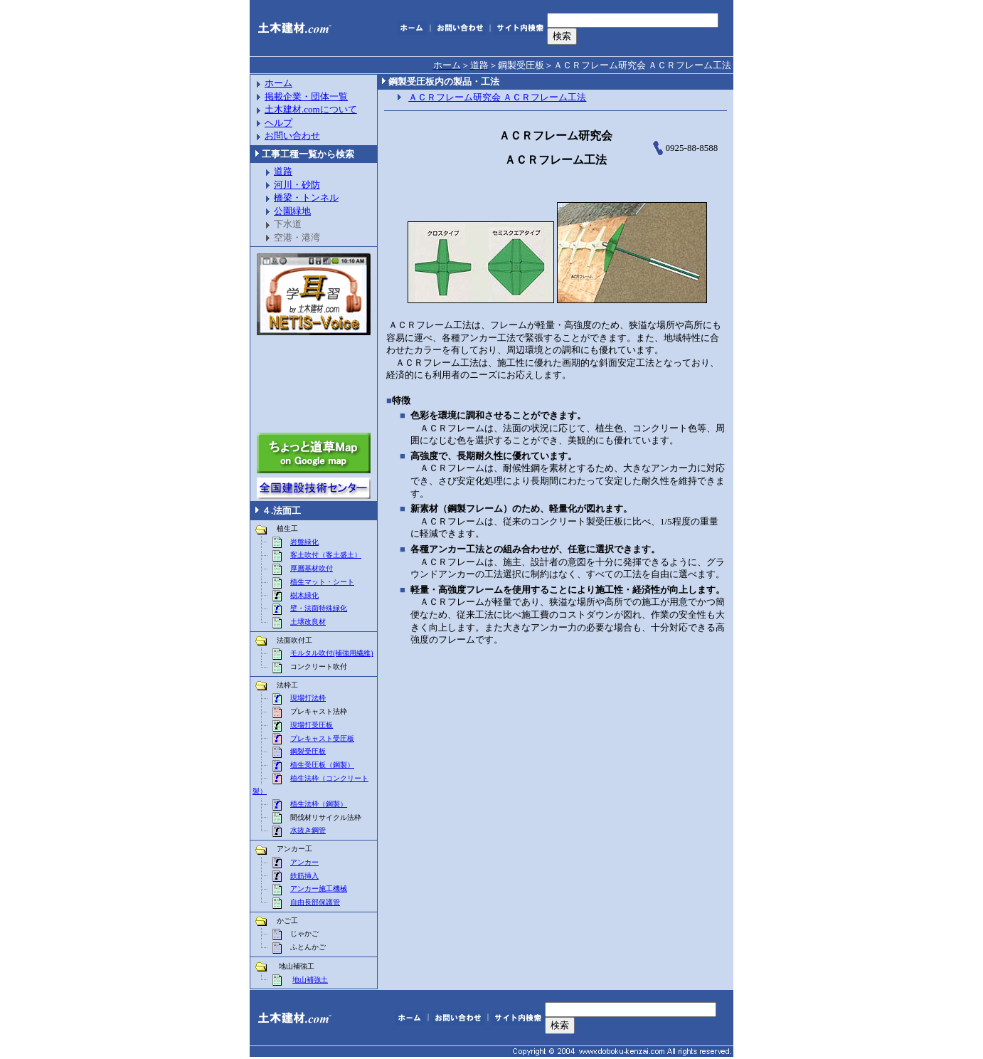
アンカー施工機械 (318, 888)
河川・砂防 (297, 184)
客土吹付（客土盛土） (325, 555)
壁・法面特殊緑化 (318, 608)
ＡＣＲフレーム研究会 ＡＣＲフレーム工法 (497, 97)
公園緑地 (292, 211)
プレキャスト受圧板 (322, 738)
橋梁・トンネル (306, 197)
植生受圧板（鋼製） (322, 765)
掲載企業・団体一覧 (306, 96)
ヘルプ (278, 122)
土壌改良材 (308, 622)
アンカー (304, 862)
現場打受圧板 (311, 725)
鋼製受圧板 (308, 751)
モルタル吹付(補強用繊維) (331, 653)
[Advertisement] (314, 383)
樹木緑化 (304, 595)
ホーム (278, 83)
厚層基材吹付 (311, 568)
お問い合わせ (292, 135)
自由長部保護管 (315, 902)
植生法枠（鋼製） (318, 804)
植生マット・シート (322, 582)
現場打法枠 (308, 698)
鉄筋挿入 (304, 876)
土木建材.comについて (311, 109)
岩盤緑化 (304, 542)
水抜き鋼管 (308, 830)
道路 (283, 171)
